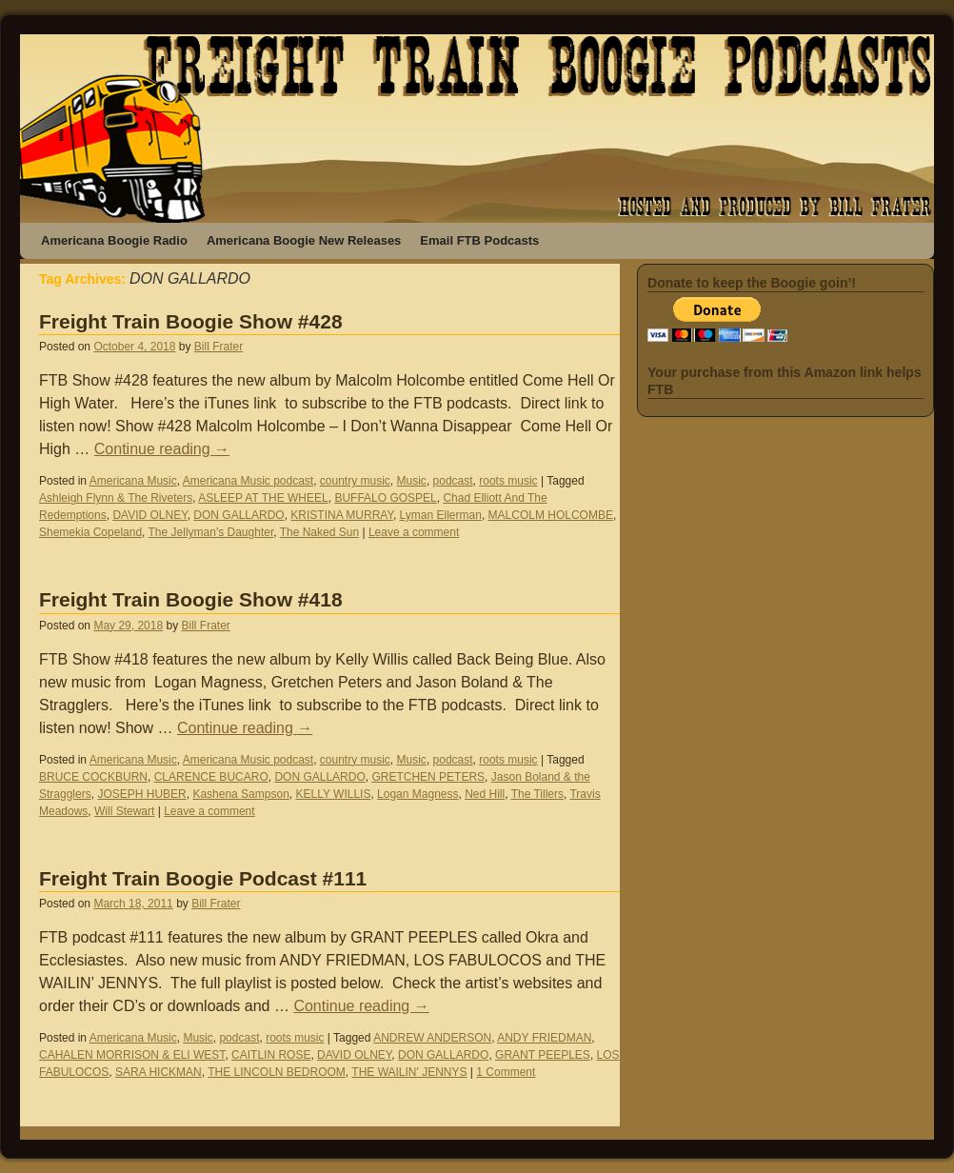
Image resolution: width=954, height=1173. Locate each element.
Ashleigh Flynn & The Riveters (115, 498)
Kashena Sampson (240, 794)
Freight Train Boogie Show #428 (191, 321)
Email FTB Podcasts (479, 240)
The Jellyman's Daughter (211, 532)
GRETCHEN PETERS (428, 777)
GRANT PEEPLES (542, 1055)
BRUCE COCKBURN (93, 777)
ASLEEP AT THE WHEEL (263, 498)
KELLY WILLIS (332, 794)
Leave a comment (413, 532)
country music (355, 480)
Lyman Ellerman (441, 515)
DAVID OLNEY (149, 515)
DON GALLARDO (238, 515)
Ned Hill (485, 794)
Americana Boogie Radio (114, 240)
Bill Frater (218, 346)
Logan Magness (417, 794)
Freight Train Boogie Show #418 (191, 599)
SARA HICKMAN (158, 1072)
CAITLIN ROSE (270, 1055)
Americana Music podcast (248, 480)
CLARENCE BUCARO (211, 777)
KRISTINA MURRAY (341, 515)
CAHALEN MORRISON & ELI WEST (132, 1055)
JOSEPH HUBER (141, 794)
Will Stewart (124, 811)
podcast (453, 480)
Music (412, 480)
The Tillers (537, 794)
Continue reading (161, 449)
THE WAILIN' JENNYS (409, 1072)
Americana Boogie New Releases (304, 240)
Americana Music (133, 480)
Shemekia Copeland (90, 532)
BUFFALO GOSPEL (385, 498)
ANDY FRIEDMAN (544, 1037)
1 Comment (505, 1072)
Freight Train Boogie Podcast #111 (203, 878)
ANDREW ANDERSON (432, 1037)
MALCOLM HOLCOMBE (550, 515)
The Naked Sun (319, 532)
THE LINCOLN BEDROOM (277, 1072)
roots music (508, 480)
